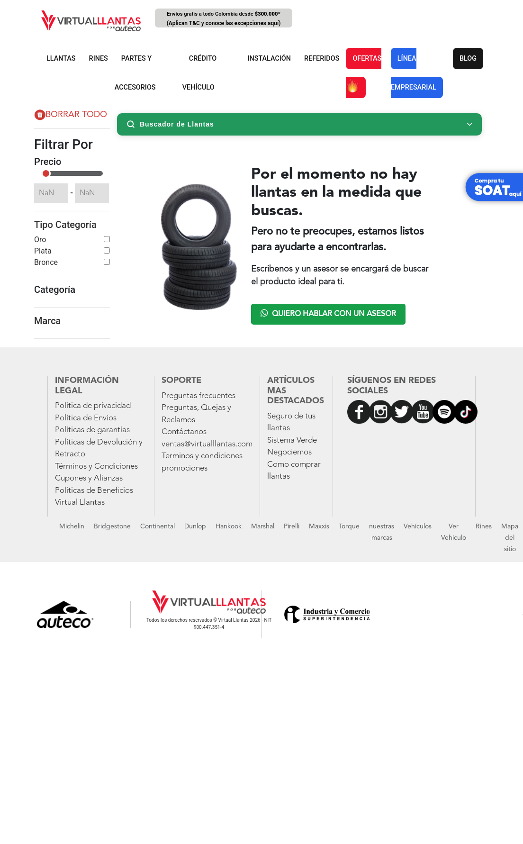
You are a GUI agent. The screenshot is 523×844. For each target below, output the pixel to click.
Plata (43, 250)
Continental (157, 526)
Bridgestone (112, 526)
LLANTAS (61, 58)
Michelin (71, 526)
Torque (349, 526)
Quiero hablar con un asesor (328, 313)
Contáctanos (184, 432)
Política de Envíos (86, 418)
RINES (98, 58)
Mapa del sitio (509, 538)
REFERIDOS (321, 58)
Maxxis (319, 526)
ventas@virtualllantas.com (207, 444)
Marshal (262, 526)
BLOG (468, 58)
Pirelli (291, 526)
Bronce (46, 262)
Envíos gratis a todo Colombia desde (223, 19)
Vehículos (418, 526)
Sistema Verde (292, 440)
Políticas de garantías (92, 430)
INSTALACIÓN (269, 58)
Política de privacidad (93, 406)
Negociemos (289, 452)
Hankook (229, 526)
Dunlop (195, 526)
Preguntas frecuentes (198, 396)
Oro (40, 239)
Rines (484, 526)
